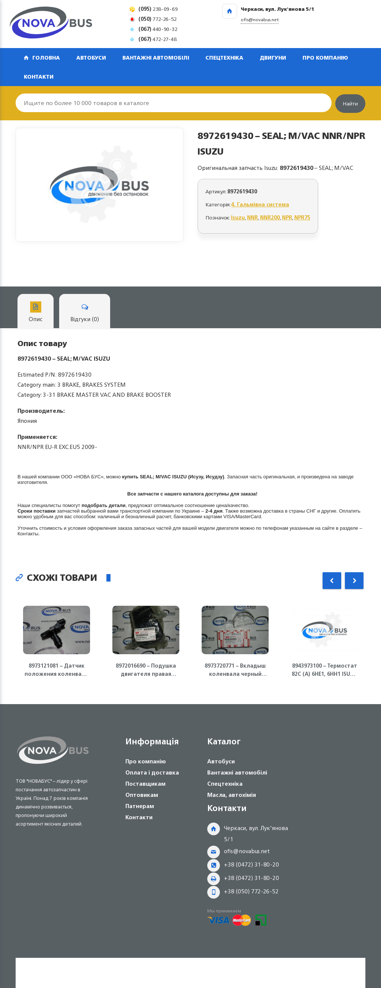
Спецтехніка (224, 57)
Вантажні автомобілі (155, 57)
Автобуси (91, 57)
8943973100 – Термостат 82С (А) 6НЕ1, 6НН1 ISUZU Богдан (324, 670)
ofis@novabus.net (247, 851)
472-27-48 (157, 39)
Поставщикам (145, 784)
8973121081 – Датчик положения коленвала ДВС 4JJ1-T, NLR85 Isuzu (57, 670)
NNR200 (270, 217)
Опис (35, 312)
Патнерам (139, 806)
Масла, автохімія (231, 795)
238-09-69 (158, 8)
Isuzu (238, 217)
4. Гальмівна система (260, 204)
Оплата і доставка (152, 772)
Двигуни (273, 57)
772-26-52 (157, 18)
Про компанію (325, 57)
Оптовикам (141, 795)
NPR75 (302, 217)
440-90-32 (157, 29)
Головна (46, 57)
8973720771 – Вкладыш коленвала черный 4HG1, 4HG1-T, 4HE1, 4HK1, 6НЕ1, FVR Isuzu (235, 670)
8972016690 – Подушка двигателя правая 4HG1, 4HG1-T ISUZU (146, 670)
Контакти (39, 76)
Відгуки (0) (84, 312)
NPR (287, 217)
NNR (252, 217)
